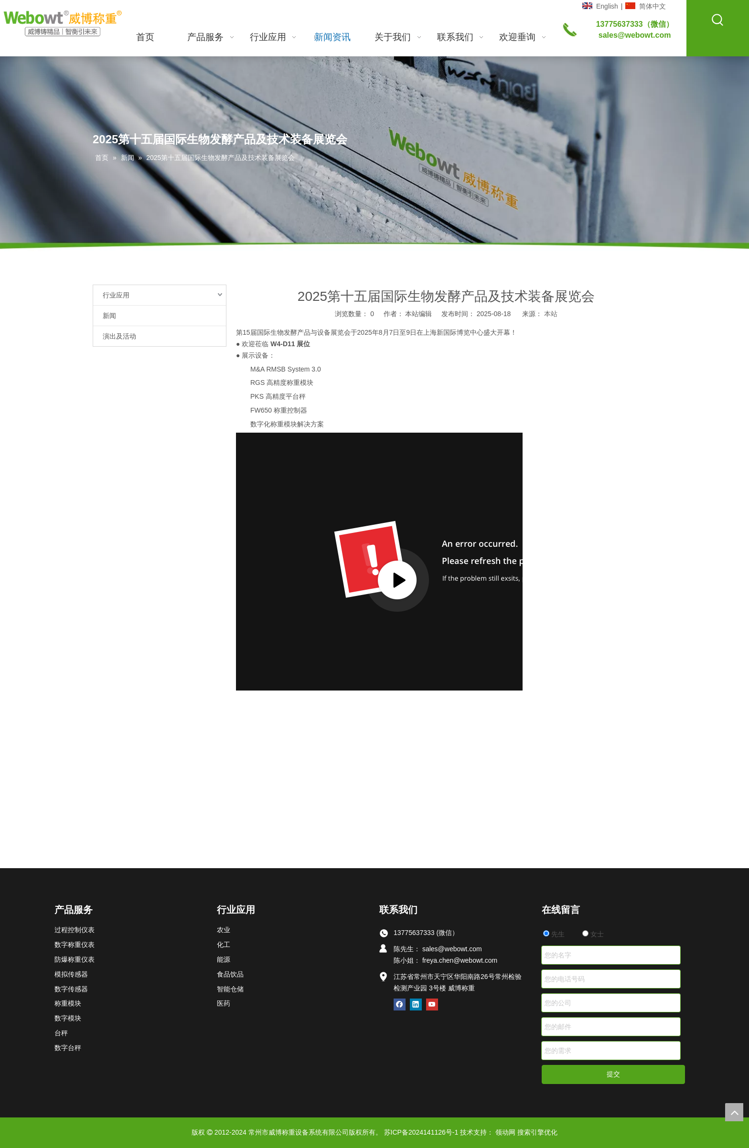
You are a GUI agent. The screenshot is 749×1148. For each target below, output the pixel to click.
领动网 (505, 1132)
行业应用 (116, 295)
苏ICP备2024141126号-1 (421, 1132)
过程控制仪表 (74, 930)
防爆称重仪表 (74, 959)
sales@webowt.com (635, 35)
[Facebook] (400, 1004)
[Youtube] (432, 1004)
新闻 (109, 315)
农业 (223, 930)
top (734, 1112)
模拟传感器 (71, 974)
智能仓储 (230, 989)
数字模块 (67, 1018)
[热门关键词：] (718, 20)
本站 (550, 314)
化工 (223, 944)
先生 (554, 934)
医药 (223, 1003)
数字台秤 (67, 1048)
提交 (613, 1074)
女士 (593, 934)
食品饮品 (230, 974)
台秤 (61, 1033)
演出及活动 (119, 336)
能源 (223, 959)
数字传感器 (71, 989)
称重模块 (67, 1003)
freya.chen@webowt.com (459, 960)
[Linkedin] (416, 1004)
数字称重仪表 (74, 944)
